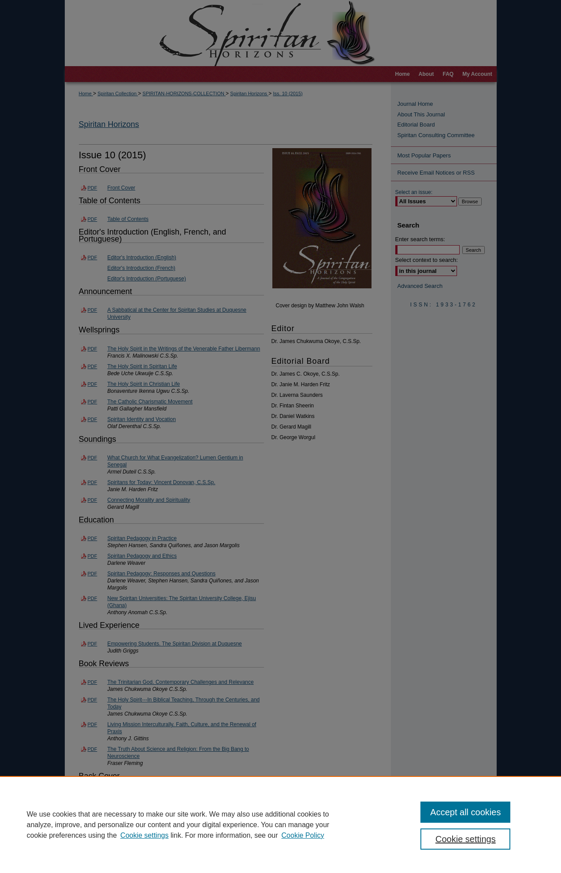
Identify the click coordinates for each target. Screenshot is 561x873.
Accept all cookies (465, 812)
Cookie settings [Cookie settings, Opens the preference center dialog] (465, 839)
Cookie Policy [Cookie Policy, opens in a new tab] (303, 835)
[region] (280, 824)
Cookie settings (144, 835)
